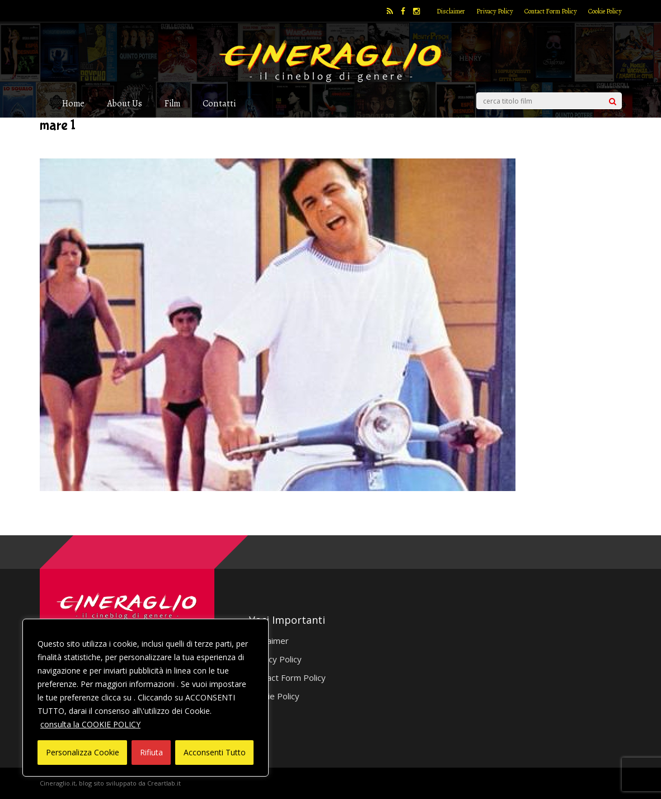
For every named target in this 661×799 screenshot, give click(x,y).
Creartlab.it (164, 783)
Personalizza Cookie (82, 752)
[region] (145, 698)
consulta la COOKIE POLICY (90, 724)
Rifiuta (151, 752)
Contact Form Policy (550, 11)
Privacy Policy (494, 11)
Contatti (219, 103)
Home (73, 103)
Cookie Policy (605, 11)
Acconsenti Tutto (215, 752)
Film (172, 103)
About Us (124, 103)
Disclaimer (451, 11)
